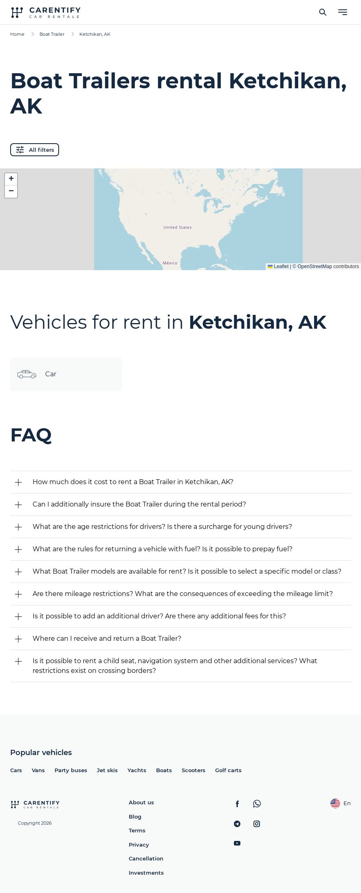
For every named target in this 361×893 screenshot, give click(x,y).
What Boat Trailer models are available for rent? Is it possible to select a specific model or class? (187, 571)
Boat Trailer (52, 34)
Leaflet (278, 266)
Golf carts (228, 770)
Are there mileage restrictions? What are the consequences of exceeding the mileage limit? (183, 594)
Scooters (193, 770)
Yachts (137, 770)
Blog (135, 816)
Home (17, 34)
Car (36, 374)
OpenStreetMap (314, 266)
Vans (38, 770)
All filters (34, 150)
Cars (16, 770)
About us (141, 802)
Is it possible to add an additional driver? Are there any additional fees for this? (159, 616)
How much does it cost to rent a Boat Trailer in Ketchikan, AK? (133, 482)
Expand (180, 257)
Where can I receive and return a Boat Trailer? (107, 638)
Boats (164, 770)
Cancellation (146, 858)
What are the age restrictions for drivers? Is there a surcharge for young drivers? (162, 527)
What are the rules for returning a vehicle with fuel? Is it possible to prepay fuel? (163, 549)
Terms (137, 830)
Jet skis (107, 770)
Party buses (71, 770)
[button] (11, 179)
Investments (146, 872)
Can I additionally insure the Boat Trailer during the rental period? (139, 504)
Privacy (139, 844)
